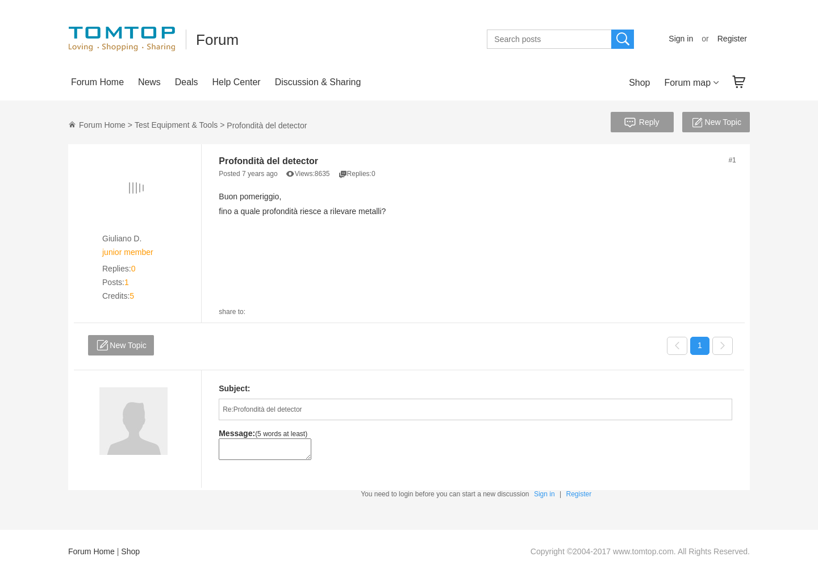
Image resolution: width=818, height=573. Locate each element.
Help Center (236, 82)
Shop (639, 82)
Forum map (687, 82)
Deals (186, 82)
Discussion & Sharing (318, 82)
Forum (217, 39)
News (149, 82)
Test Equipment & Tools (176, 124)
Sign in (681, 38)
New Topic (715, 123)
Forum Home (97, 82)
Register (732, 38)
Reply (641, 123)
